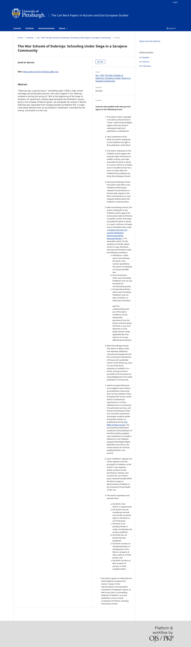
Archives (29, 28)
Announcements (46, 28)
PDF (101, 62)
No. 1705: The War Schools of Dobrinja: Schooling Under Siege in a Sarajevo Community (74, 37)
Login (175, 2)
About (62, 28)
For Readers (144, 57)
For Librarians (145, 66)
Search (171, 28)
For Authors (144, 61)
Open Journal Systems (149, 41)
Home (20, 37)
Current (17, 28)
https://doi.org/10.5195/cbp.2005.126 (40, 71)
